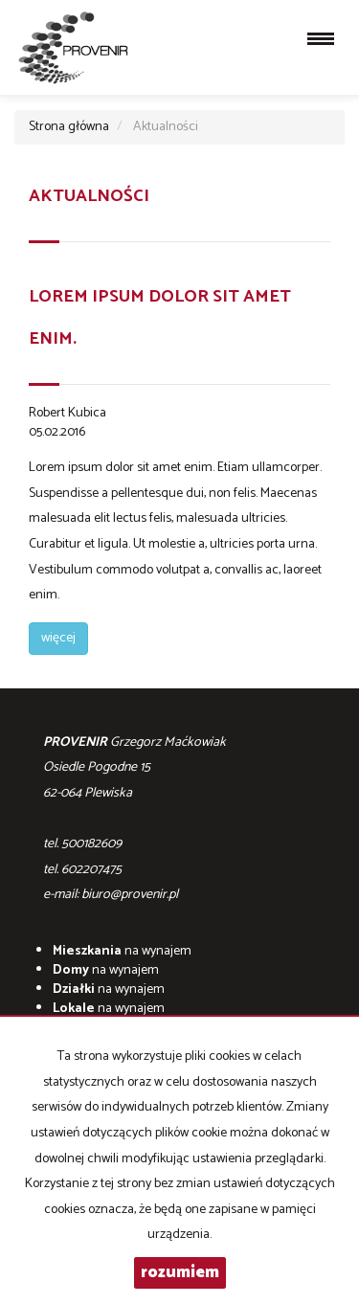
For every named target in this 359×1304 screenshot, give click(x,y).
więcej (58, 638)
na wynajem (122, 951)
